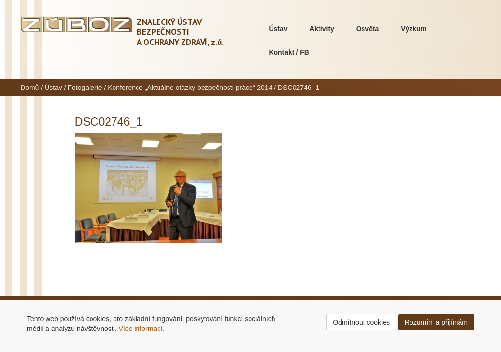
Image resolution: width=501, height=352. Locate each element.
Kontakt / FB (289, 52)
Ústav (278, 29)
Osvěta (367, 29)
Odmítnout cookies (361, 322)
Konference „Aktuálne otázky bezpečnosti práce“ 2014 (190, 87)
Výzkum (414, 29)
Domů (30, 87)
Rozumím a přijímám (436, 322)
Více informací (140, 328)
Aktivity (321, 29)
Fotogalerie (85, 87)
